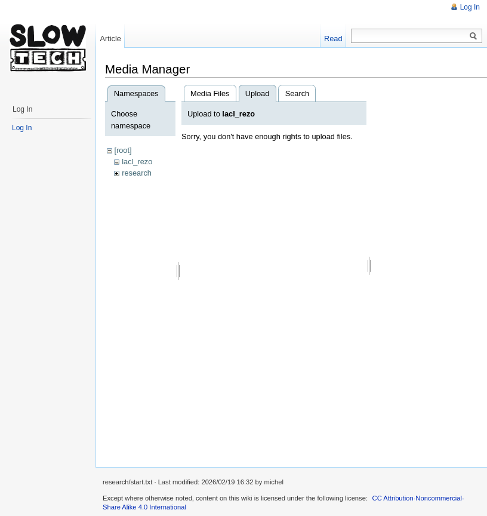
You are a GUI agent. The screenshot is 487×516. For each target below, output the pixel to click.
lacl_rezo (137, 161)
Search (297, 93)
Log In (470, 7)
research (137, 172)
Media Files (209, 93)
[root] (122, 150)
